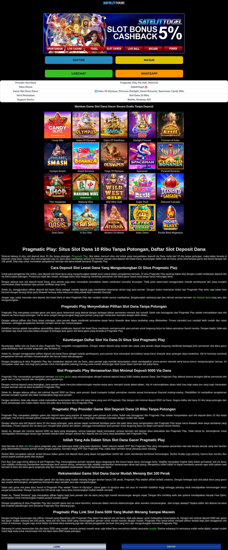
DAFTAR (171, 546)
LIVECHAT (79, 73)
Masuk (149, 60)
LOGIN (57, 546)
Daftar (79, 60)
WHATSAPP (149, 73)
